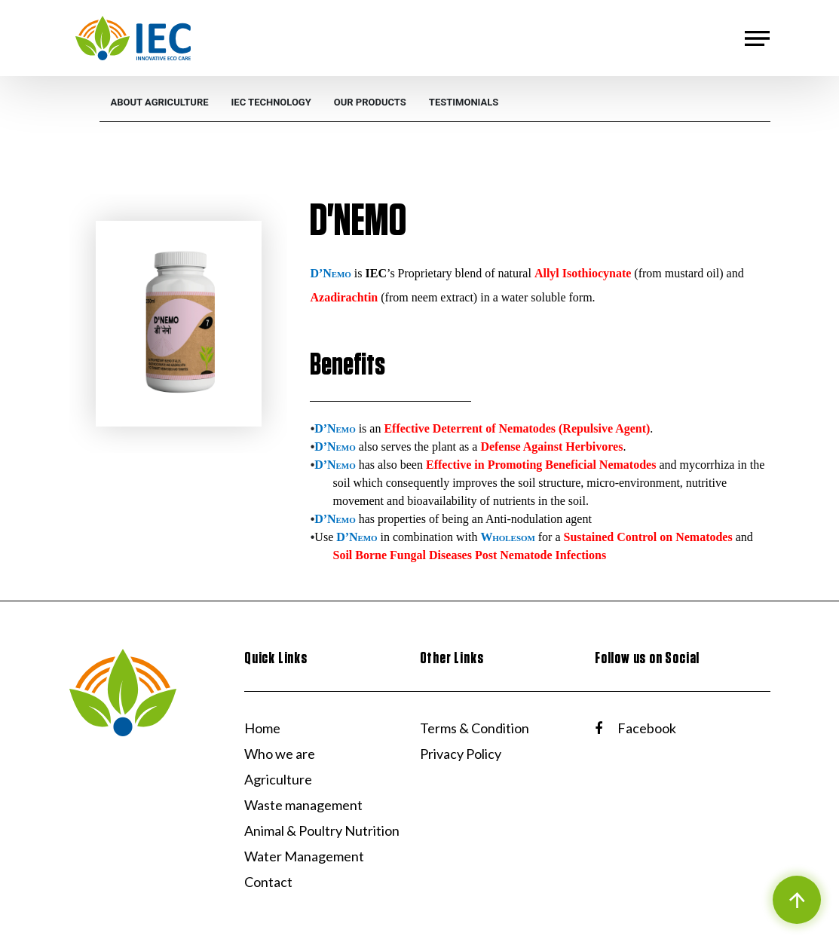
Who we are (279, 753)
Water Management (304, 856)
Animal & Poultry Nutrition (322, 830)
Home (262, 728)
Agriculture (278, 779)
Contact (268, 881)
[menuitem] (160, 102)
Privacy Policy (460, 753)
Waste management (303, 805)
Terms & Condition (474, 728)
